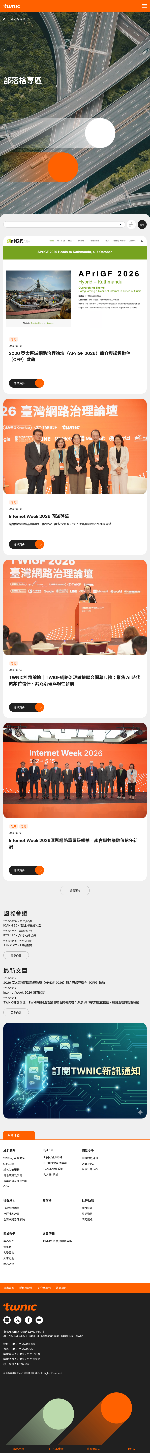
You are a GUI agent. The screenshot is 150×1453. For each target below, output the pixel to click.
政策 (13, 826)
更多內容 (16, 955)
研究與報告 (44, 1288)
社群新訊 (87, 1208)
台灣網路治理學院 (14, 1219)
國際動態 (87, 1213)
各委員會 (8, 1252)
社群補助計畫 (11, 1213)
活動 (13, 339)
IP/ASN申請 (56, 1448)
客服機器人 (93, 1448)
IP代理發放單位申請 (55, 1163)
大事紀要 (8, 1258)
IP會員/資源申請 (52, 1157)
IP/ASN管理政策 (53, 1168)
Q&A (6, 1186)
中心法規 (8, 1264)
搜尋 (142, 224)
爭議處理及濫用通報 (15, 1181)
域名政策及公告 (12, 1175)
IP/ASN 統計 (50, 1174)
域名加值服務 (11, 1169)
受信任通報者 (90, 1169)
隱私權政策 (26, 1288)
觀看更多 (75, 890)
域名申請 (8, 1164)
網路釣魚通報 (90, 1158)
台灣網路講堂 (11, 1208)
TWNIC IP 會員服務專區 (57, 1241)
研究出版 (87, 1219)
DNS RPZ (88, 1163)
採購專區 (8, 1288)
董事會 (7, 1247)
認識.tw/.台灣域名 (14, 1158)
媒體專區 (61, 1288)
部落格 (47, 1200)
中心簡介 (8, 1241)
